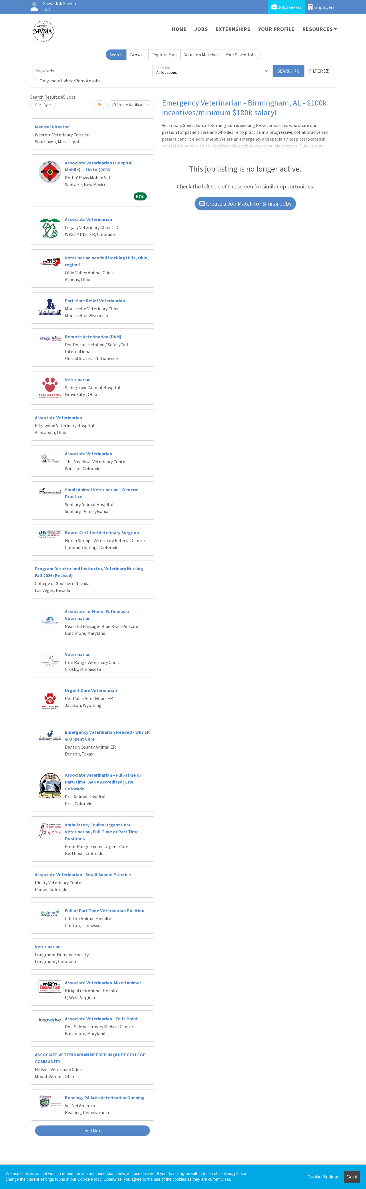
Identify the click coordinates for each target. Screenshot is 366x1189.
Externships (233, 29)
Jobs (201, 29)
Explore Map (164, 54)
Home (179, 29)
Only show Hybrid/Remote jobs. (70, 80)
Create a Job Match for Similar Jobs (245, 203)
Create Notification (130, 104)
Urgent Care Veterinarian (91, 690)
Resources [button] (318, 29)
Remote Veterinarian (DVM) (93, 336)
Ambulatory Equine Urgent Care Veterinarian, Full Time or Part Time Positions (102, 831)
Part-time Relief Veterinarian (95, 300)
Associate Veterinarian (88, 219)
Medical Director (52, 127)
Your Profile (276, 29)
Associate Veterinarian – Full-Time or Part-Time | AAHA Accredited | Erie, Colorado (103, 782)
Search (116, 54)
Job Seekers (286, 7)
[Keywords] (93, 71)
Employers (321, 7)
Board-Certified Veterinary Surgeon (102, 532)
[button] (318, 71)
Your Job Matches (201, 54)
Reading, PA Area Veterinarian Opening (105, 1097)
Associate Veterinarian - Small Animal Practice (83, 874)
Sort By (41, 104)
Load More (92, 1131)
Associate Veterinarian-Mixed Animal (103, 982)
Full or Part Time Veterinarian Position (104, 910)
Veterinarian (78, 379)
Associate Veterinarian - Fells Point (101, 1018)
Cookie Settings (323, 1176)
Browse (137, 54)
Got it (352, 1176)
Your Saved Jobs (241, 54)
